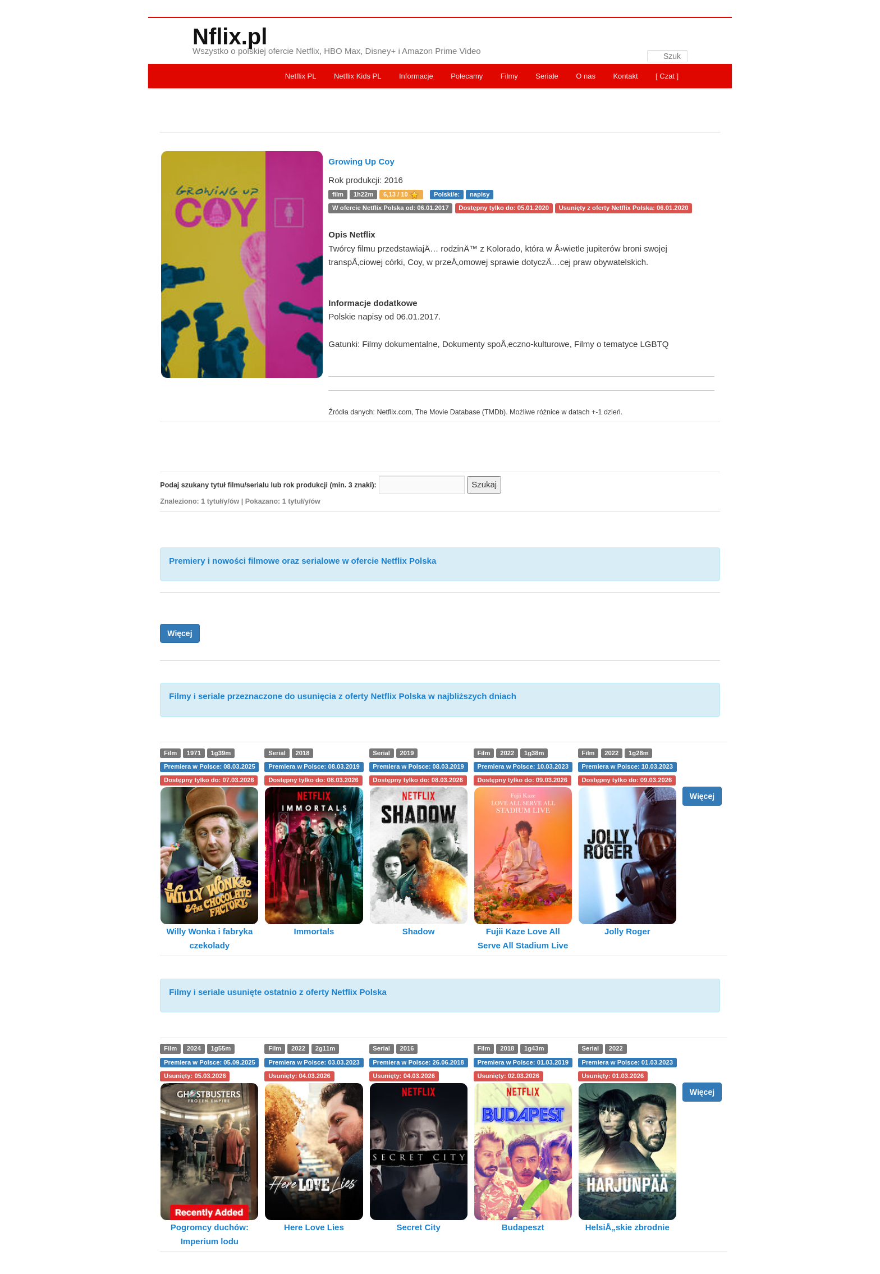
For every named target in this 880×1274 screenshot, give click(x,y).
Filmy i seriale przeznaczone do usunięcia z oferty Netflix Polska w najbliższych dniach (342, 696)
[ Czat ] (667, 76)
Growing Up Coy (361, 161)
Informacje (416, 76)
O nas (585, 76)
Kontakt (625, 76)
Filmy (509, 76)
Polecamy (467, 76)
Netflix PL (301, 76)
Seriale (546, 76)
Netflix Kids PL (358, 76)
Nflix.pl (229, 36)
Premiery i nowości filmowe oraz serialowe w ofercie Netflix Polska (302, 560)
